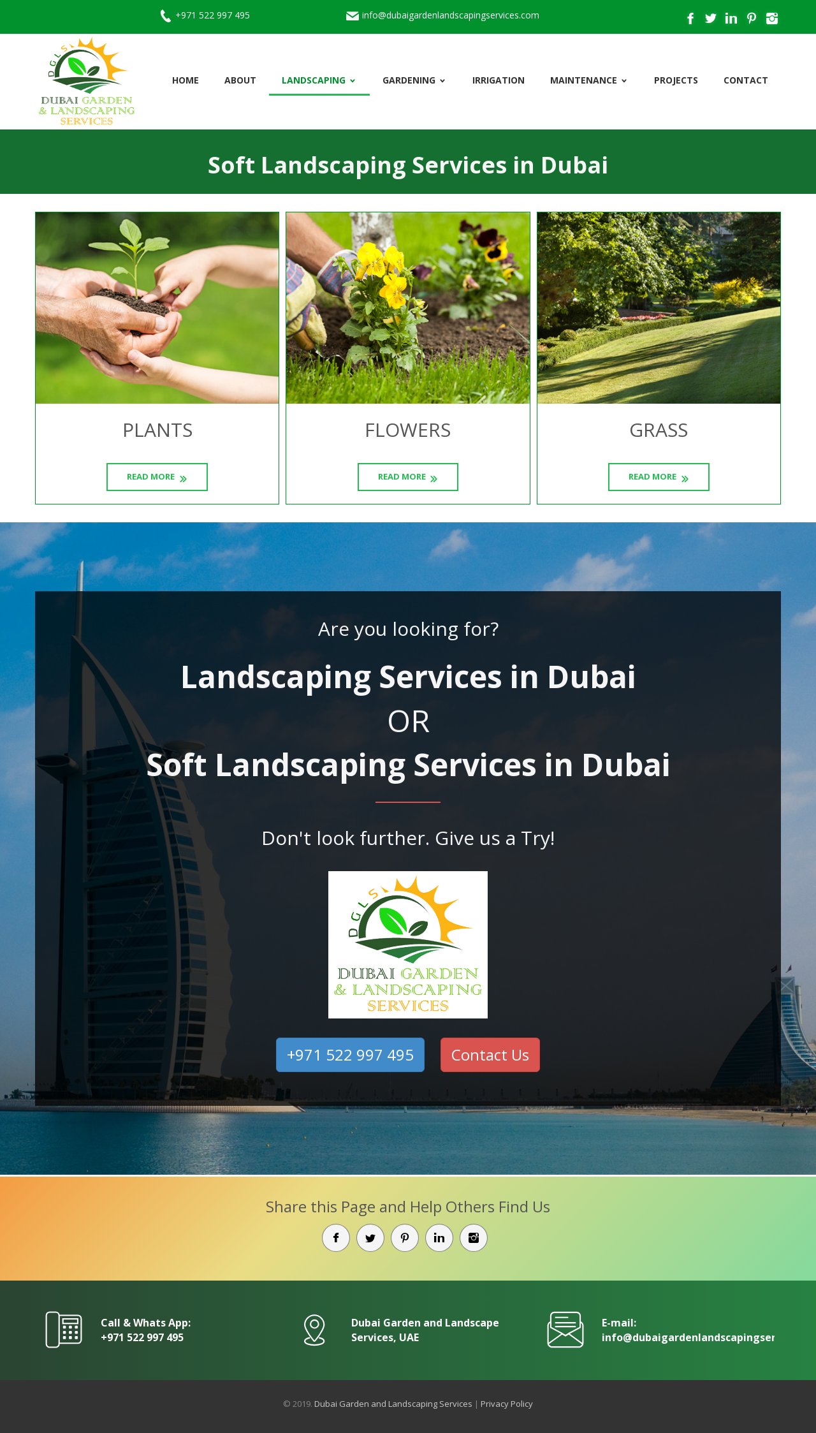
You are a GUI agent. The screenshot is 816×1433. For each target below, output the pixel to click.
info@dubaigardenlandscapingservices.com (450, 15)
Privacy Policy (507, 1403)
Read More (151, 476)
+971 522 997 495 (212, 15)
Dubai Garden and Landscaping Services (393, 1403)
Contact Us (490, 1054)
